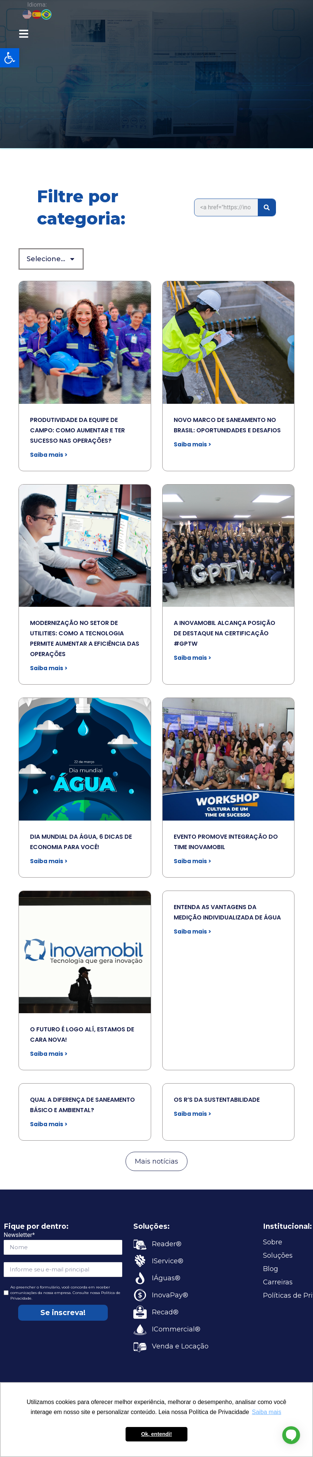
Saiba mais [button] (266, 1412)
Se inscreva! (63, 1312)
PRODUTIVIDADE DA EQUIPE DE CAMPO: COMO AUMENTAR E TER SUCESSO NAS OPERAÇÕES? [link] (77, 430)
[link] (9, 57)
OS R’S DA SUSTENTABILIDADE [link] (217, 1099)
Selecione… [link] (51, 259)
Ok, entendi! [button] (156, 1434)
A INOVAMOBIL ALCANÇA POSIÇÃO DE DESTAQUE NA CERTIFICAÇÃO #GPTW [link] (224, 633)
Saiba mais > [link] (48, 455)
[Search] (267, 207)
